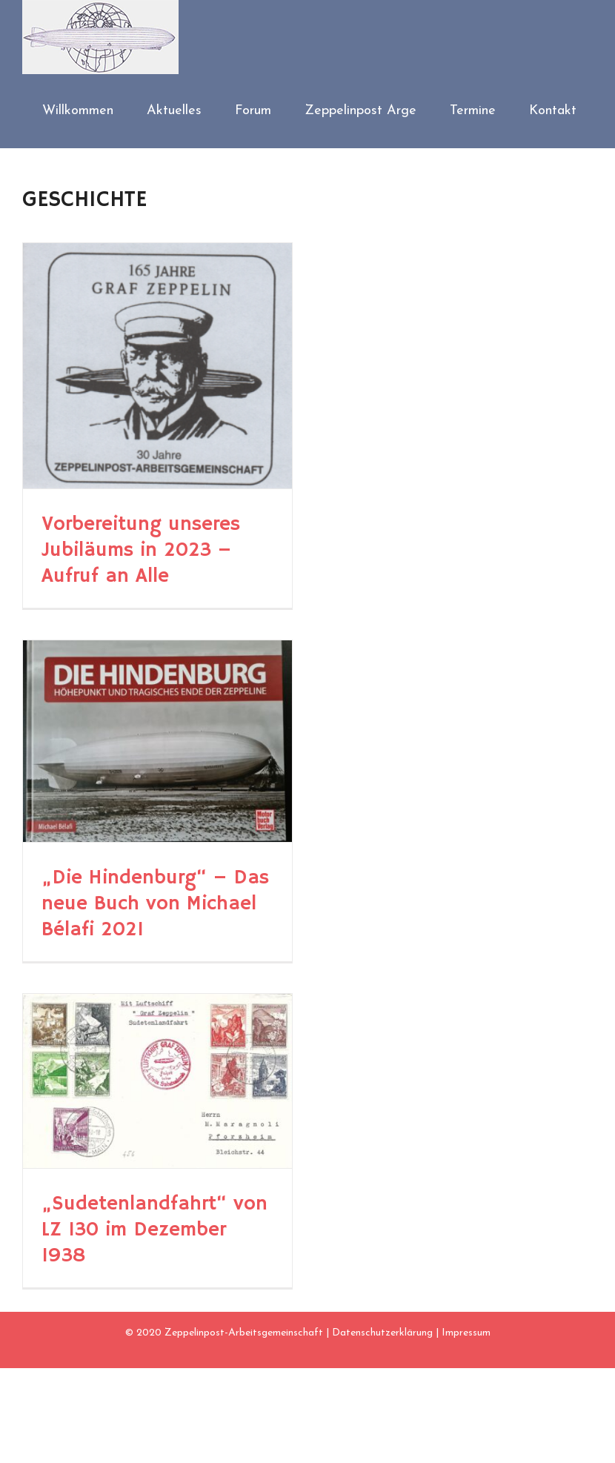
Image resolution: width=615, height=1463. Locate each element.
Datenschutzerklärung (382, 1332)
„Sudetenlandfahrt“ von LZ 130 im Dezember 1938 (154, 1230)
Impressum (466, 1332)
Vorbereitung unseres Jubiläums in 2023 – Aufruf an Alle (140, 550)
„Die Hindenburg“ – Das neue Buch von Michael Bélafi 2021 (155, 904)
